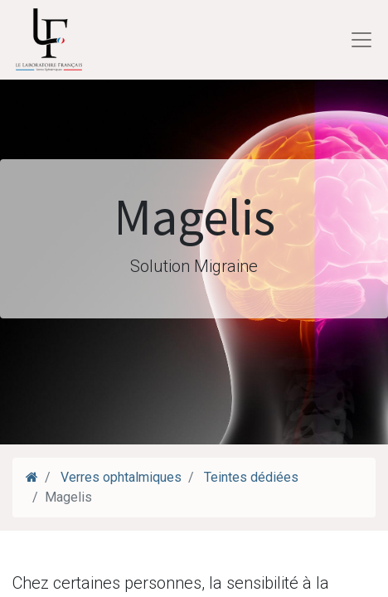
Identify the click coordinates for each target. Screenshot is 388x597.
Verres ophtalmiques (121, 477)
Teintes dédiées (249, 477)
